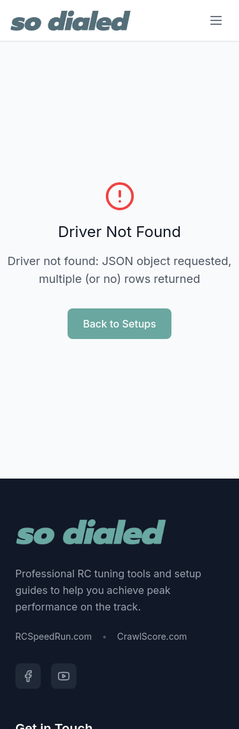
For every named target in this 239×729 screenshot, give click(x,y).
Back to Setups (119, 323)
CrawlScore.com (152, 636)
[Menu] (216, 20)
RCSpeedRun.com (53, 636)
